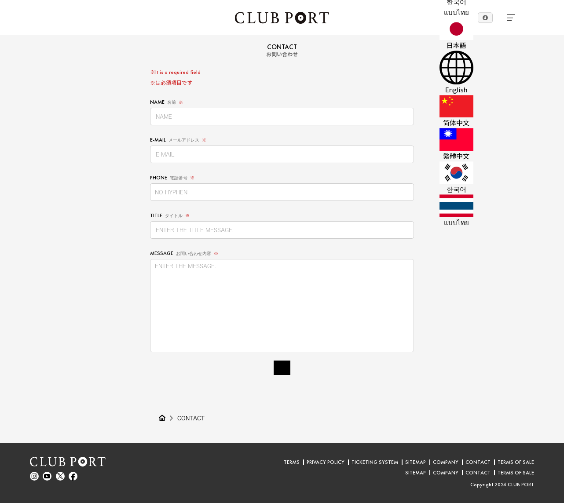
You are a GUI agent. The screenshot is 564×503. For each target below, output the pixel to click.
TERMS (292, 462)
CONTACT (191, 418)
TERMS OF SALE (516, 462)
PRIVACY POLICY (325, 462)
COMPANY (445, 462)
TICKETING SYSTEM (375, 462)
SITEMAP (415, 462)
